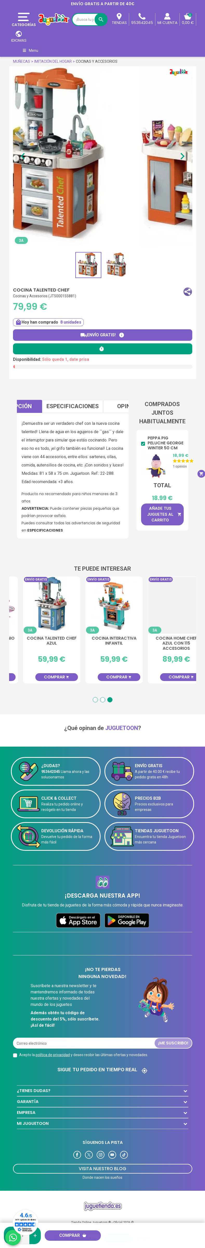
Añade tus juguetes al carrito (164, 514)
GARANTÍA (27, 1093)
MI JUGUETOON (33, 1115)
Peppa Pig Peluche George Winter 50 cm (165, 443)
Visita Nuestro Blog (102, 1160)
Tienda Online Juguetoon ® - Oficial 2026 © (102, 1214)
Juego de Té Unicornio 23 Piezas (40, 641)
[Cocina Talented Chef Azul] (102, 605)
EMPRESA (26, 1104)
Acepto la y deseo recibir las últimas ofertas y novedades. (83, 1046)
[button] (187, 291)
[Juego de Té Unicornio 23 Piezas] (40, 605)
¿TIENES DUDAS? (33, 1082)
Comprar (73, 1235)
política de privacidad (53, 1046)
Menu (30, 50)
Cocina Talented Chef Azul (103, 641)
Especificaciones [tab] (73, 406)
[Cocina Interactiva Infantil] (165, 605)
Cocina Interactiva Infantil (165, 641)
